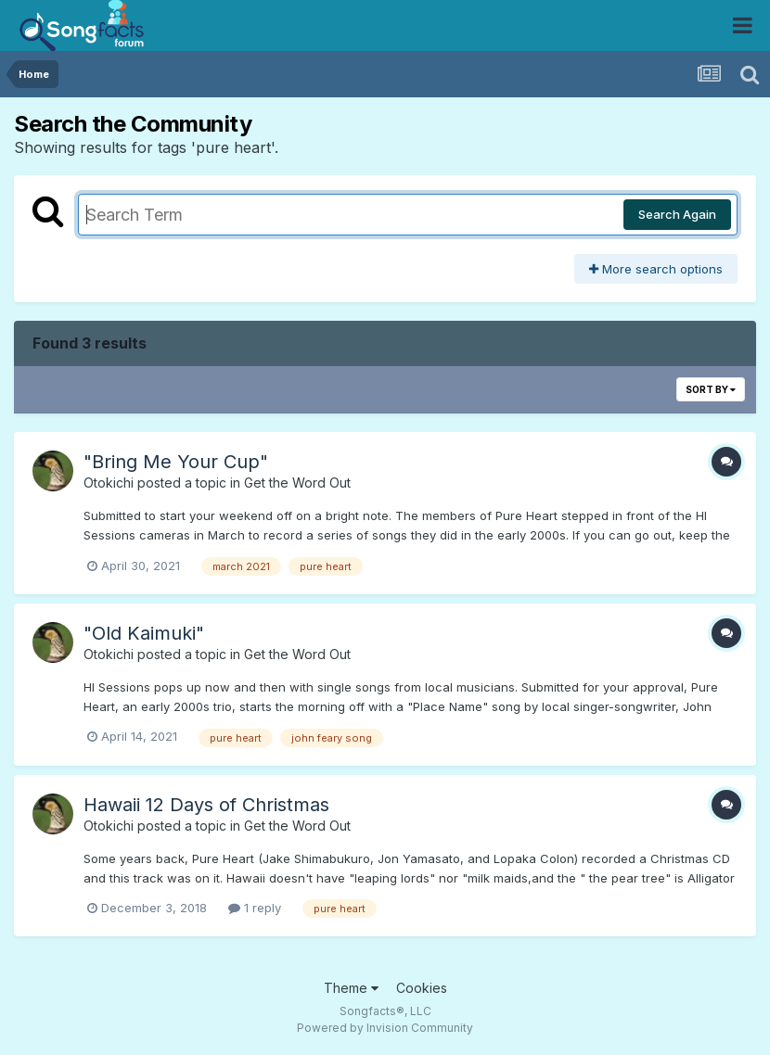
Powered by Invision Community (385, 1028)
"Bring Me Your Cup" (175, 462)
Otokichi (108, 482)
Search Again (677, 214)
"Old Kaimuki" (143, 633)
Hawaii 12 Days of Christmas (206, 805)
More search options (656, 268)
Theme (351, 988)
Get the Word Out (297, 482)
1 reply (254, 907)
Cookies (421, 988)
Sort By (711, 389)
